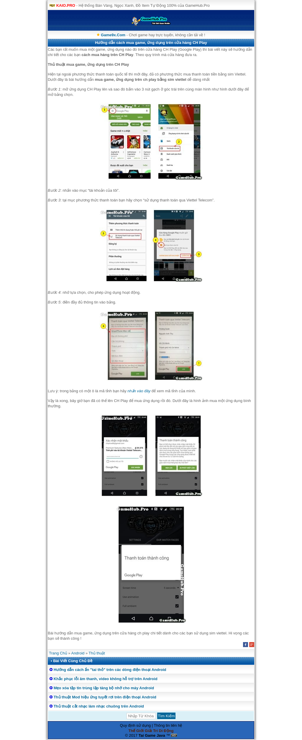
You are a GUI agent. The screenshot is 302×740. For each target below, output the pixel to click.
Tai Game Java (152, 735)
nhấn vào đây (138, 391)
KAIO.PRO (65, 5)
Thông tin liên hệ (168, 725)
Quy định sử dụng (135, 725)
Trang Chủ (58, 653)
